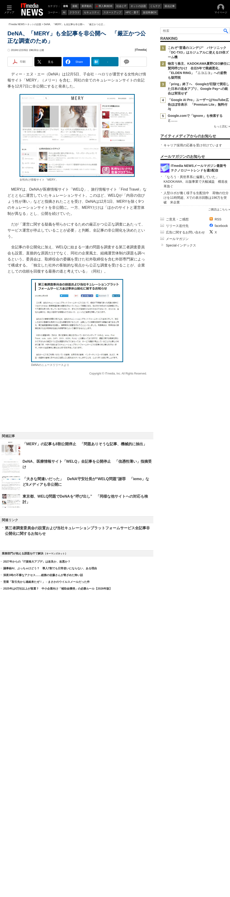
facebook (221, 708)
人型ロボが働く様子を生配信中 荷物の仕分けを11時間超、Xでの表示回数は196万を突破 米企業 (196, 680)
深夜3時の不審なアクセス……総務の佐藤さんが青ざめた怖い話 (43, 824)
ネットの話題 (34, 86)
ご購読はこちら (218, 692)
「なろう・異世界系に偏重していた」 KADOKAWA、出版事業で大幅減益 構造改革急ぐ (196, 664)
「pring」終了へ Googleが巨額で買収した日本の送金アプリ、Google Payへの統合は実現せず (198, 151)
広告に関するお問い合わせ (185, 715)
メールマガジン (177, 721)
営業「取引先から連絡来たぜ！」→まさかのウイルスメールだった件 (46, 831)
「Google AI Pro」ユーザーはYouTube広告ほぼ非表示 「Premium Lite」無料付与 (198, 166)
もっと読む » (222, 201)
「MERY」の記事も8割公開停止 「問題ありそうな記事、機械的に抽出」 (85, 522)
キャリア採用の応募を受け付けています (193, 284)
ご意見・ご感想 (177, 702)
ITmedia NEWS (17, 86)
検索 (226, 93)
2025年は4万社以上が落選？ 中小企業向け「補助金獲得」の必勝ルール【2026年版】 (57, 838)
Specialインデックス (181, 728)
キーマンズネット (55, 803)
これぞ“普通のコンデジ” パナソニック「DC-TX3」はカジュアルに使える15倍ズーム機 (198, 114)
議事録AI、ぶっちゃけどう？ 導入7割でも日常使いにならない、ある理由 (50, 818)
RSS (218, 702)
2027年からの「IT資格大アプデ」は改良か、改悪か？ (36, 811)
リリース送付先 (177, 708)
